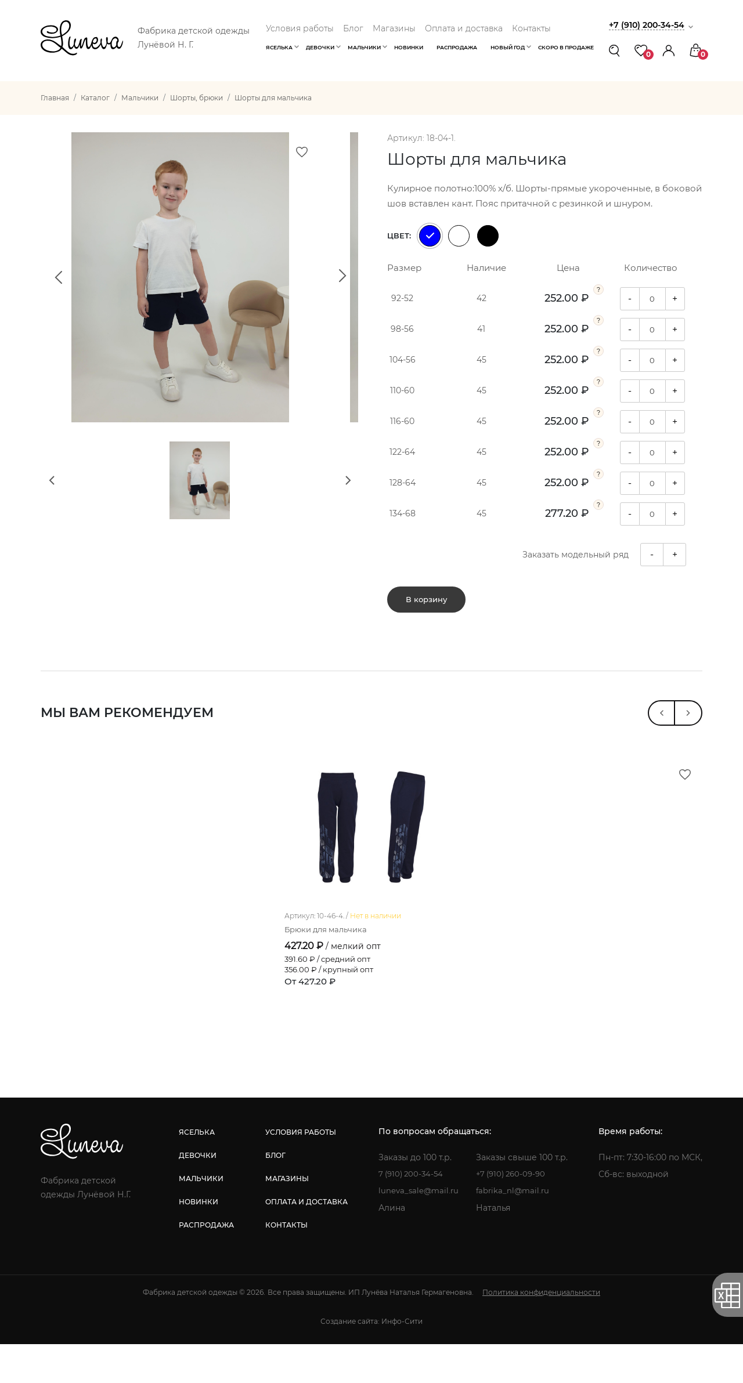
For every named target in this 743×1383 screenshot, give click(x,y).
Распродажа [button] (457, 47)
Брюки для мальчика (329, 968)
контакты (285, 1263)
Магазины (394, 28)
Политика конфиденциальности (541, 1331)
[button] (668, 50)
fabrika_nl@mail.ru (515, 1230)
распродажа (205, 1263)
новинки (198, 1240)
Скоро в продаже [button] (566, 47)
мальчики (200, 1217)
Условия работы (300, 28)
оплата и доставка (305, 1240)
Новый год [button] (507, 47)
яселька (196, 1171)
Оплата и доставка (464, 28)
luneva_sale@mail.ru (417, 1230)
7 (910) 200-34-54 (410, 1213)
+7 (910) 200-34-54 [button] (649, 24)
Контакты (531, 28)
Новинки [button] (408, 47)
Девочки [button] (320, 47)
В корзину (426, 599)
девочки (197, 1194)
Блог (353, 28)
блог (274, 1194)
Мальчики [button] (364, 47)
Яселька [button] (279, 47)
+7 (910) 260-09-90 (514, 1213)
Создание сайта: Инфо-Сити (371, 1360)
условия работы (299, 1171)
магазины (285, 1217)
